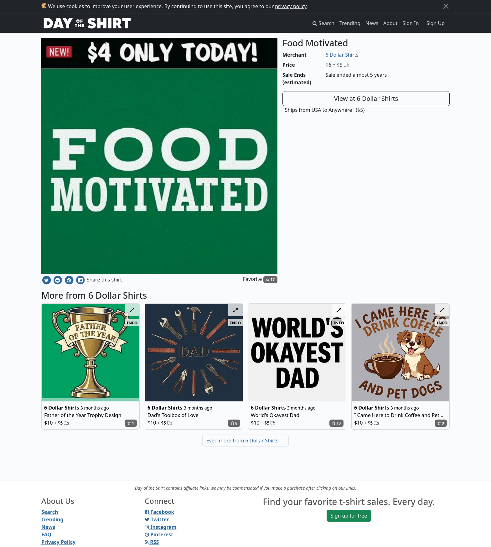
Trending (349, 23)
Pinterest (159, 534)
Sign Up (435, 23)
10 (336, 423)
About (390, 23)
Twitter (157, 519)
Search (49, 511)
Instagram (160, 527)
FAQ (46, 534)
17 (270, 279)
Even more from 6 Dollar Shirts (245, 440)
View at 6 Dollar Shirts (366, 98)
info (132, 322)
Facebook (159, 511)
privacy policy (291, 6)
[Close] (446, 6)
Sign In (411, 23)
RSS (152, 542)
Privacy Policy (58, 542)
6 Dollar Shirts (342, 54)
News (371, 23)
